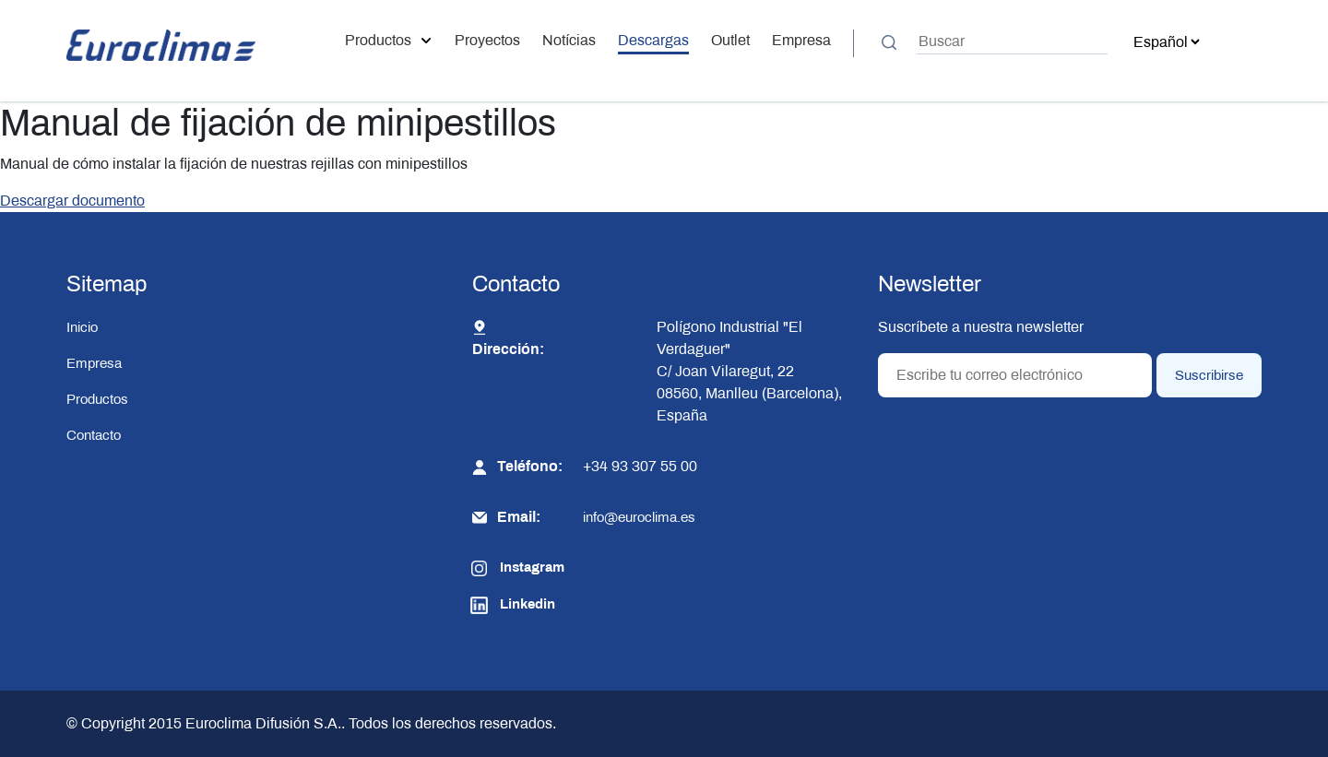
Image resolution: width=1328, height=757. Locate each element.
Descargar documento (72, 200)
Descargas (653, 40)
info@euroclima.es (639, 517)
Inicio (82, 327)
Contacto (93, 435)
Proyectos (487, 40)
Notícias (569, 40)
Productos (389, 40)
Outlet (730, 40)
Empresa (801, 40)
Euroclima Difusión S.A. (261, 723)
